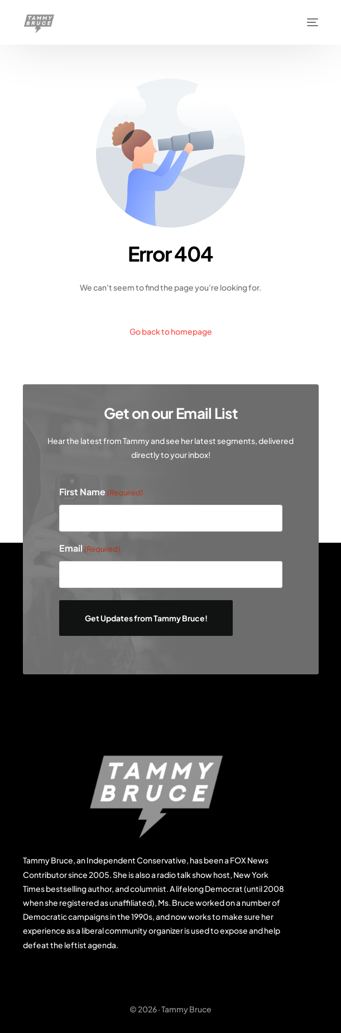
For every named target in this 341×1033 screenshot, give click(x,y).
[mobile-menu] (307, 22)
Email (89, 549)
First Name (101, 492)
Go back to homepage (170, 331)
